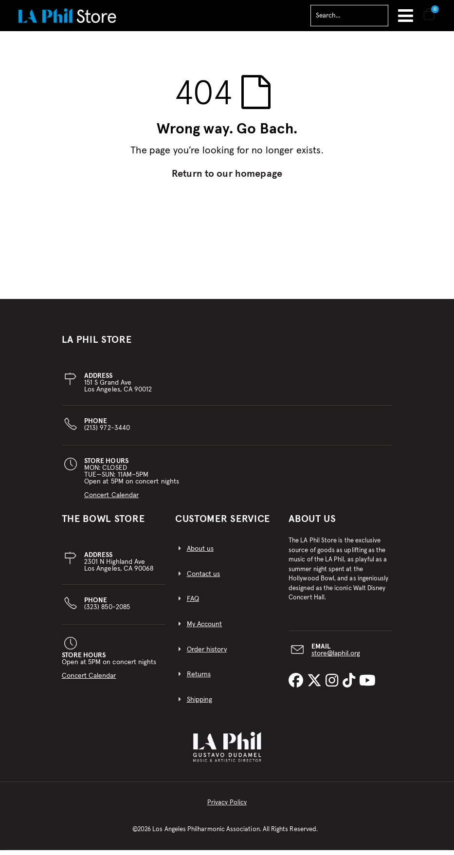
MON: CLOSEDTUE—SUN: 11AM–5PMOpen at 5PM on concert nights (131, 483)
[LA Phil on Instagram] (334, 686)
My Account (204, 629)
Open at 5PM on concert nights (109, 671)
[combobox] (349, 15)
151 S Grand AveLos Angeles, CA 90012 (118, 388)
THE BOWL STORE (103, 524)
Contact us (203, 579)
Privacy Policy (227, 807)
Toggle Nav (405, 15)
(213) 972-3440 (107, 430)
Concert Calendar (111, 500)
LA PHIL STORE (97, 345)
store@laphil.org (335, 658)
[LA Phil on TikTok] (351, 686)
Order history (207, 654)
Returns (199, 679)
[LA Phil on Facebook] (298, 686)
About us (200, 554)
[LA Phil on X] (316, 686)
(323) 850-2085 (107, 609)
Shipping (200, 705)
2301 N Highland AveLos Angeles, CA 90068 (118, 567)
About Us (312, 524)
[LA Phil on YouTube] (367, 686)
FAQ (193, 604)
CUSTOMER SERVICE (222, 524)
